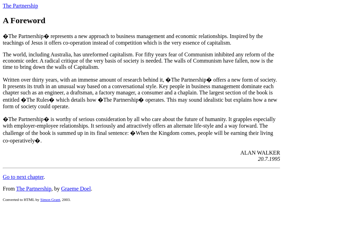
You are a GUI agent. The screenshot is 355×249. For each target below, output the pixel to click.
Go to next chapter (23, 177)
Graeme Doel (76, 189)
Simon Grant (50, 199)
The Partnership (20, 6)
